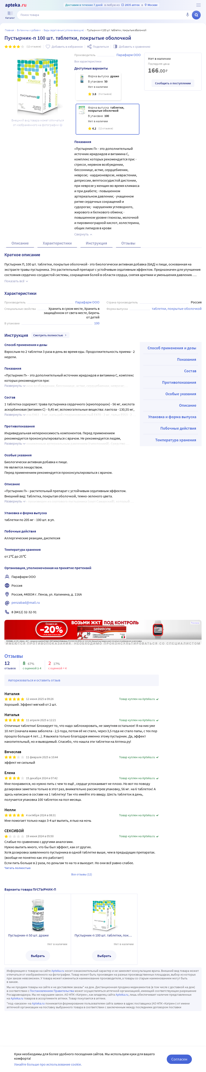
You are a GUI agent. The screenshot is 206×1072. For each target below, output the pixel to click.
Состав (190, 370)
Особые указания (180, 393)
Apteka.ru (57, 971)
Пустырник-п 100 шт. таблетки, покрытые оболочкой (104, 935)
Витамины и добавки (29, 30)
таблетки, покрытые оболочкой (177, 308)
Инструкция (96, 243)
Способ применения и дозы (172, 347)
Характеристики (57, 243)
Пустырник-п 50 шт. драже (28, 935)
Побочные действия (178, 428)
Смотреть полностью (50, 335)
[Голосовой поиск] (187, 15)
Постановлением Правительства (52, 991)
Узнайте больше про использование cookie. (48, 1064)
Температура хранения (175, 439)
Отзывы (128, 243)
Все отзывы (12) (81, 874)
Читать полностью (17, 868)
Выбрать (38, 956)
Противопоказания (179, 382)
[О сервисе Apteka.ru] (198, 5)
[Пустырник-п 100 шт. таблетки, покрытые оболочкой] (107, 119)
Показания (186, 359)
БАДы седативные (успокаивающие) (64, 30)
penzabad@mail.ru (25, 602)
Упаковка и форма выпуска (172, 416)
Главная (9, 30)
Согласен (179, 1059)
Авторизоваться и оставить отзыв (34, 680)
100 (96, 323)
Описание (20, 243)
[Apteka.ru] (15, 5)
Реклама (195, 623)
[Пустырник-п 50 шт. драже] (98, 86)
